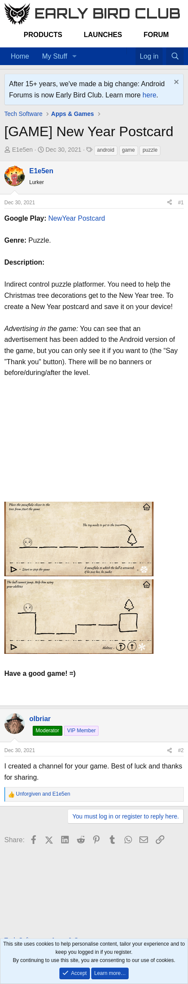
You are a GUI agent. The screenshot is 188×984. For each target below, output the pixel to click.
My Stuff (54, 56)
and (43, 794)
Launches (103, 34)
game (128, 150)
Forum (156, 34)
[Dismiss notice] (175, 82)
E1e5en (22, 149)
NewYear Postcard (76, 218)
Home (20, 56)
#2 (181, 750)
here (149, 95)
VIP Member (81, 731)
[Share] (169, 202)
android (105, 150)
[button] (74, 56)
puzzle (149, 150)
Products (43, 34)
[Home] (122, 50)
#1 (181, 203)
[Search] (175, 56)
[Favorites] (131, 50)
